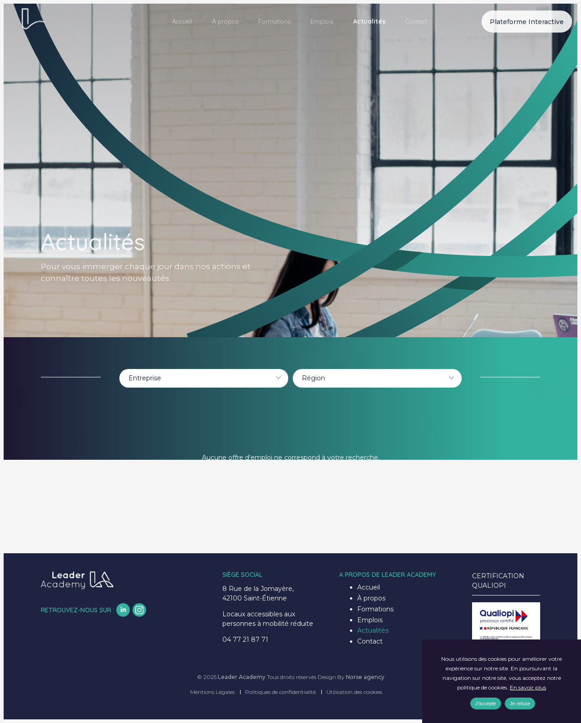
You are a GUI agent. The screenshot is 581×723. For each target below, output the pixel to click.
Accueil (182, 21)
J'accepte (485, 703)
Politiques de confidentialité (280, 692)
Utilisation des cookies (354, 692)
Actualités (369, 21)
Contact (416, 21)
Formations (274, 21)
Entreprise (144, 378)
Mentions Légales (212, 692)
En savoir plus (528, 687)
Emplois (321, 21)
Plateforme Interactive (527, 21)
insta (139, 610)
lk (123, 610)
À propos (225, 21)
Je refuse (520, 703)
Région (313, 378)
